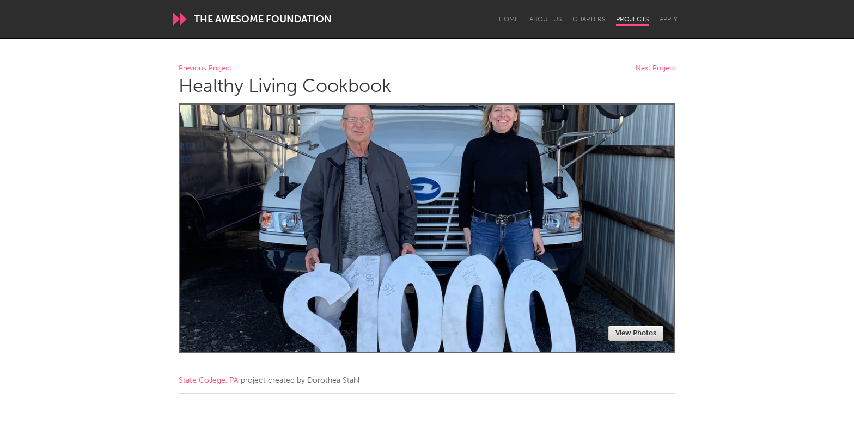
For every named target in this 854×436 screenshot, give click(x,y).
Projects (632, 19)
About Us (545, 19)
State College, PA (209, 380)
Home (508, 19)
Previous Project (205, 68)
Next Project (655, 68)
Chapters (588, 19)
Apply (669, 19)
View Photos (635, 333)
